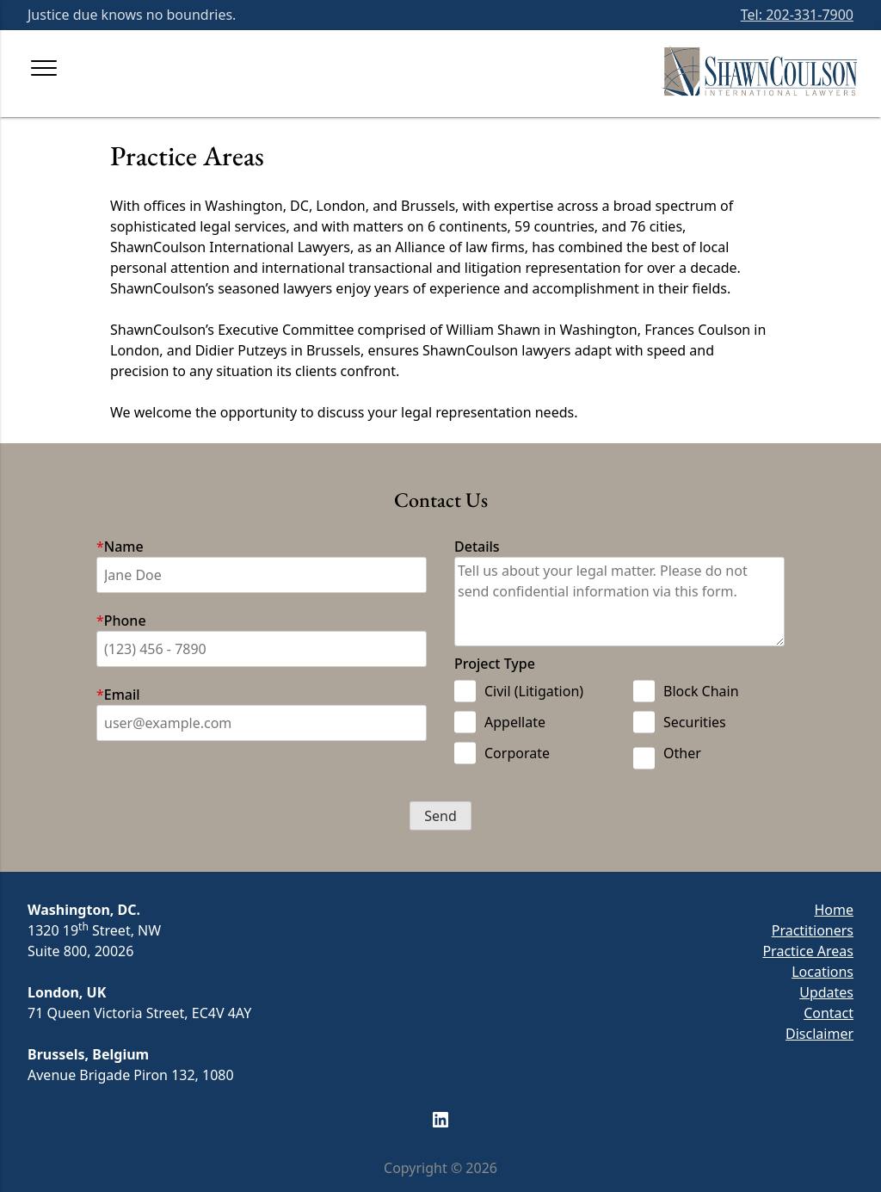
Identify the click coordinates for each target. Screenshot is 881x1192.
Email (122, 694)
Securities (679, 722)
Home (833, 909)
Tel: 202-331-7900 (797, 14)
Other (667, 756)
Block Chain (686, 691)
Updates (826, 992)
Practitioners (812, 930)
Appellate (499, 722)
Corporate (502, 753)
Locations (822, 971)
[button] (440, 816)
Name (124, 546)
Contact (828, 1013)
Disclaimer (819, 1033)
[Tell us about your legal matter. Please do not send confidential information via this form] (619, 601)
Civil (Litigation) (518, 691)
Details (477, 546)
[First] (261, 575)
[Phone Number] (261, 649)
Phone (125, 620)
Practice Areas (807, 951)
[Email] (261, 723)
